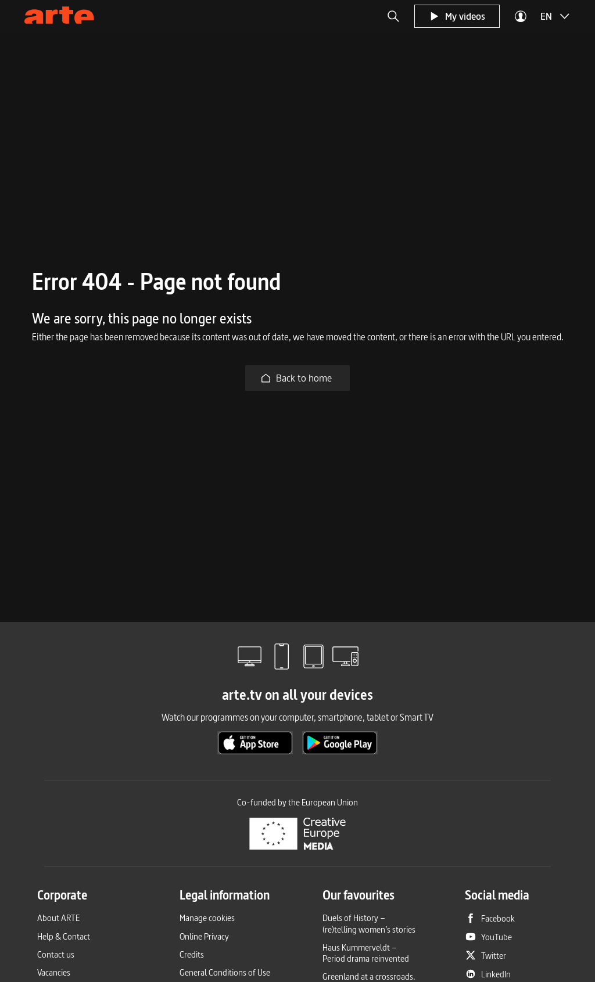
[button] (393, 16)
